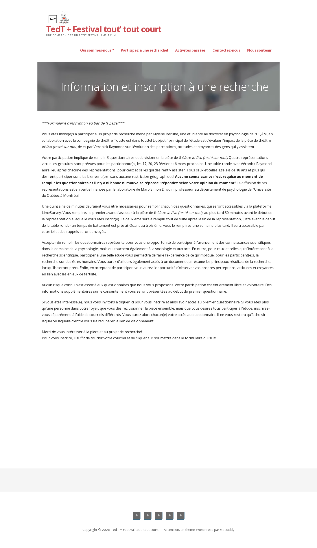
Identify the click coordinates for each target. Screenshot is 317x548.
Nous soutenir (259, 50)
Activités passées (190, 50)
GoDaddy (227, 529)
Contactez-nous (226, 50)
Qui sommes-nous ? (97, 50)
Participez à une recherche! (144, 50)
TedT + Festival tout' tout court (103, 29)
